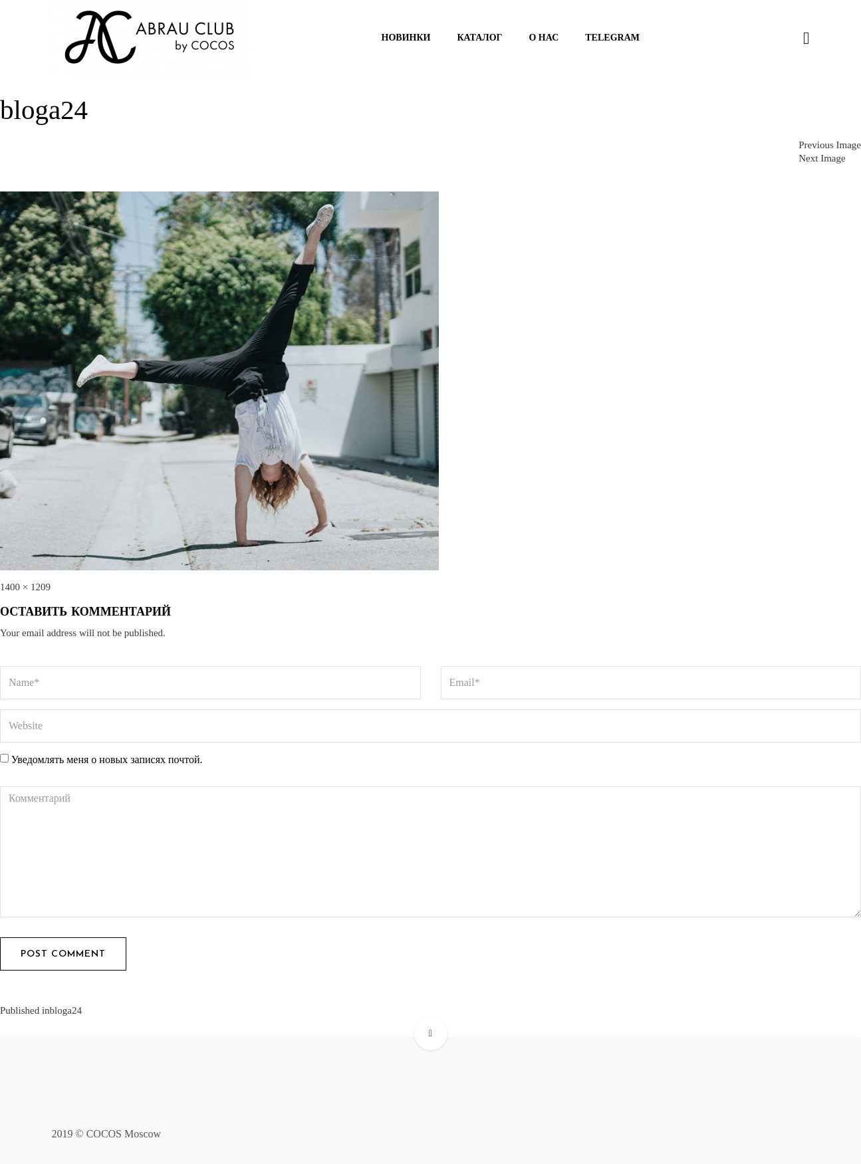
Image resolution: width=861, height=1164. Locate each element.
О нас (543, 38)
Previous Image (830, 145)
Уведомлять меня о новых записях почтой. (107, 759)
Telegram (612, 38)
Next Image (822, 158)
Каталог (479, 38)
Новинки (406, 38)
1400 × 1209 (25, 587)
